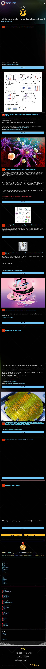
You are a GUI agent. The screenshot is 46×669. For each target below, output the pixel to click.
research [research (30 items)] (23, 555)
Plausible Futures (5, 638)
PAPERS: (25, 660)
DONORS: (20, 656)
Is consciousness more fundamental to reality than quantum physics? (20, 310)
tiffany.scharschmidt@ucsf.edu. (23, 127)
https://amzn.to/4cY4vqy (15, 377)
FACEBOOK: (17, 652)
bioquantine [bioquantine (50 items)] (17, 552)
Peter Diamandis (4, 563)
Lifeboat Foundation (6, 665)
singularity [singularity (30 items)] (26, 555)
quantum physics (17, 270)
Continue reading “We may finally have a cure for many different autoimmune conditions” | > (17, 196)
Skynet (3, 568)
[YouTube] (36, 665)
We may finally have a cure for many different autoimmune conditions (20, 169)
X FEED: (18, 655)
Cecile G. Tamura (7, 64)
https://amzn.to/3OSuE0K (16, 376)
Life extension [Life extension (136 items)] (38, 554)
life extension (12, 475)
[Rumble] (38, 665)
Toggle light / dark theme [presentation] (44, 3)
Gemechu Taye (5, 598)
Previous (12, 535)
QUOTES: (25, 662)
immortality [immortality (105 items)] (26, 554)
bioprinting (4, 582)
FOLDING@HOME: (17, 659)
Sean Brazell (5, 614)
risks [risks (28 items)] (24, 555)
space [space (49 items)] (28, 555)
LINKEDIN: (17, 653)
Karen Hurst (5, 601)
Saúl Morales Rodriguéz (7, 591)
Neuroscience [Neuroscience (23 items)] (8, 555)
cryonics (9, 475)
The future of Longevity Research (12, 485)
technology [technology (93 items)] (34, 555)
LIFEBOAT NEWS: (25, 652)
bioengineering (4, 579)
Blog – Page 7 (23, 7)
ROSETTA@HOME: (17, 660)
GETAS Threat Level (23, 649)
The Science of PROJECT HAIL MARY (13, 330)
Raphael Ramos (5, 613)
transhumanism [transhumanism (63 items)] (38, 555)
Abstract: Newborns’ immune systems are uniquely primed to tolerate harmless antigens (22, 115)
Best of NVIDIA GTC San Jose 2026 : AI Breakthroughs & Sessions (19, 27)
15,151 (30, 535)
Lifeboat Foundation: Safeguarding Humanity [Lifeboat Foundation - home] (21, 3)
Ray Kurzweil (4, 565)
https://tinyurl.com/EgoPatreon (10, 381)
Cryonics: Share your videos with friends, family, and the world (19, 440)
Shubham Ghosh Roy (7, 129)
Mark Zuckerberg (4, 569)
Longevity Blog (4, 634)
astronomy (4, 574)
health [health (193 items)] (14, 554)
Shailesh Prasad (6, 596)
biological (14, 383)
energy (14, 270)
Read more (23, 67)
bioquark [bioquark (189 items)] (21, 552)
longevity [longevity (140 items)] (4, 555)
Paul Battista (6, 475)
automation (4, 576)
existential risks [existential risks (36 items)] (4, 554)
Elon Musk (3, 566)
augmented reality (5, 575)
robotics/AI (13, 64)
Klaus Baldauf (5, 606)
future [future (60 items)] (9, 554)
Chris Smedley (5, 625)
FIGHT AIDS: (18, 657)
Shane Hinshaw (5, 612)
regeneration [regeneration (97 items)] (20, 555)
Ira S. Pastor (5, 624)
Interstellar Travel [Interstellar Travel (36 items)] (30, 554)
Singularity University (5, 567)
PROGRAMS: (25, 659)
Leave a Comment (17, 64)
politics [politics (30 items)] (10, 555)
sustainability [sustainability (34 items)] (30, 555)
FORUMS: (21, 662)
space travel (18, 383)
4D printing (4, 562)
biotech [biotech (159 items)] (24, 552)
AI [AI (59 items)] (4, 552)
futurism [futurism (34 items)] (11, 554)
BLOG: (24, 655)
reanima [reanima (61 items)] (12, 555)
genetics (15, 199)
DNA (3, 564)
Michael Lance (5, 620)
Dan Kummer (5, 603)
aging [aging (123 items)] (3, 552)
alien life (3, 571)
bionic (3, 581)
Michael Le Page (6, 193)
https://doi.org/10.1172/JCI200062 (8, 118)
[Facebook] (30, 665)
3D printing (4, 561)
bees (3, 577)
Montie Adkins (5, 623)
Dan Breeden (5, 595)
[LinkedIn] (34, 665)
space (17, 429)
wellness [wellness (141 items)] (42, 555)
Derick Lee (5, 609)
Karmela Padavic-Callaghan (8, 317)
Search (44, 541)
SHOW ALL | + (3, 626)
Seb (4, 619)
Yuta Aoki (5, 608)
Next (34, 535)
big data (3, 578)
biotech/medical (12, 129)
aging (3, 570)
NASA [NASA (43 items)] (6, 555)
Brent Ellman (5, 618)
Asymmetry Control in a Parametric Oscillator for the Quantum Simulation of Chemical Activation (24, 253)
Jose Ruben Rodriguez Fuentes (8, 383)
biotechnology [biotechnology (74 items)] (28, 552)
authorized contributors (8, 21)
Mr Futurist (4, 635)
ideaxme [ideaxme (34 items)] (23, 554)
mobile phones (16, 129)
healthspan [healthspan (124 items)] (18, 554)
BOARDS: (25, 656)
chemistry (11, 270)
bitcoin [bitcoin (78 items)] (31, 552)
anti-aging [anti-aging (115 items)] (9, 552)
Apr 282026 (3, 27)
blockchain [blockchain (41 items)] (34, 552)
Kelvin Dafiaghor (6, 600)
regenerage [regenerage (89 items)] (16, 555)
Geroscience (4, 633)
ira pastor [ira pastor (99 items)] (34, 554)
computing (10, 429)
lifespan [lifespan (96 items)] (42, 554)
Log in (3, 21)
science (16, 383)
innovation (10, 64)
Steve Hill (4, 617)
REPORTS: (25, 657)
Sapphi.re (15, 665)
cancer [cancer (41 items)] (38, 552)
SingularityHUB (4, 639)
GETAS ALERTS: (25, 653)
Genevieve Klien (6, 429)
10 (27, 535)
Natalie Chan (5, 615)
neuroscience (12, 320)
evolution (15, 234)
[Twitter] (32, 665)
